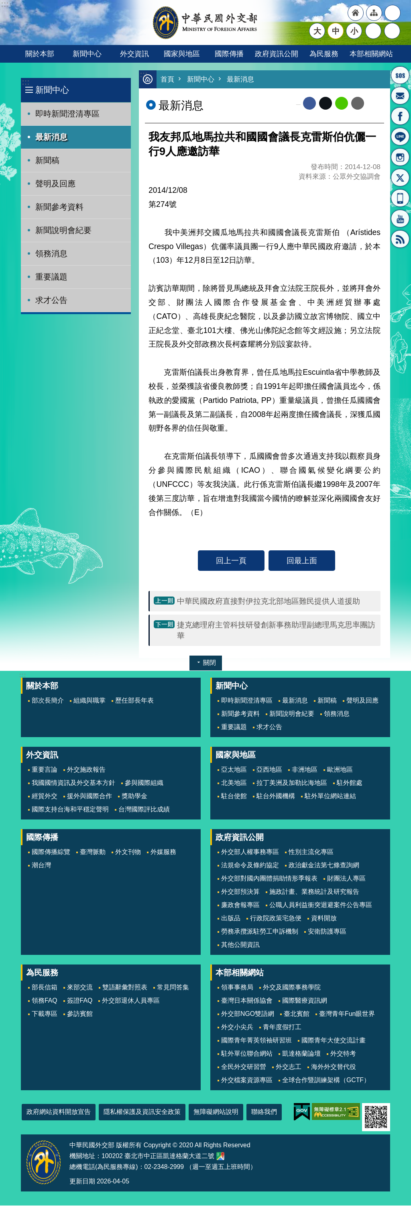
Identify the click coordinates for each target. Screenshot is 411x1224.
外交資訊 (134, 53)
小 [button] (354, 31)
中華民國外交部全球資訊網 (205, 22)
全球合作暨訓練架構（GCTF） (326, 1080)
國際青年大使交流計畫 (333, 1040)
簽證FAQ (80, 1000)
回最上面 (302, 560)
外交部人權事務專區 (250, 851)
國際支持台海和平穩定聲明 (70, 809)
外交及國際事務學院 (292, 987)
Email (357, 103)
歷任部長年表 (134, 700)
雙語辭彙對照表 (124, 987)
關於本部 (39, 53)
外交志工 (288, 1066)
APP (400, 198)
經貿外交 (44, 796)
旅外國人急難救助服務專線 (400, 75)
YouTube (400, 218)
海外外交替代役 (333, 1066)
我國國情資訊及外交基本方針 (73, 782)
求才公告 (51, 300)
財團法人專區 (346, 878)
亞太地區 (234, 769)
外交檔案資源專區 (247, 1080)
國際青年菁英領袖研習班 (256, 1040)
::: (25, 82)
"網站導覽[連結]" (374, 13)
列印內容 (374, 103)
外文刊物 (128, 851)
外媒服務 (163, 851)
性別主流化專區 (311, 851)
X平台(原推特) (400, 177)
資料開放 (324, 918)
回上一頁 (231, 560)
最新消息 (51, 137)
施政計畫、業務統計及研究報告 (314, 891)
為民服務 (323, 53)
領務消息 (51, 253)
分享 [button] (373, 31)
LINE (400, 136)
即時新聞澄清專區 (67, 113)
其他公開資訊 (240, 944)
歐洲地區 (340, 769)
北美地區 (234, 782)
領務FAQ (44, 1000)
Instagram (400, 157)
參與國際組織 (144, 782)
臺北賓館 (296, 1013)
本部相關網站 (371, 53)
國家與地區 (182, 53)
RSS (400, 239)
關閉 (209, 662)
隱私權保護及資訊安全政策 (142, 1111)
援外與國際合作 (89, 796)
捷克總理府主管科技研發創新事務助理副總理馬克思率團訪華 (276, 630)
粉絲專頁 (400, 116)
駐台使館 (234, 796)
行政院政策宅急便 (275, 918)
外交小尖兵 (237, 1027)
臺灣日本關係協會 (247, 1000)
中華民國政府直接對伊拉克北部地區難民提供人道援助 (268, 601)
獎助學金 (134, 796)
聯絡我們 (264, 1111)
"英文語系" (393, 13)
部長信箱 (400, 95)
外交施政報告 (86, 769)
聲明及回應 (55, 183)
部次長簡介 (48, 700)
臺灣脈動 (93, 851)
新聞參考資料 (59, 206)
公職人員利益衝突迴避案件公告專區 (320, 904)
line (341, 103)
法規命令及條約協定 (250, 865)
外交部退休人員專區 (131, 1000)
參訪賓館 (80, 1013)
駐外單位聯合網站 (247, 1053)
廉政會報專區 (240, 904)
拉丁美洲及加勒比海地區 (291, 782)
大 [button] (317, 31)
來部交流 (80, 987)
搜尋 (392, 31)
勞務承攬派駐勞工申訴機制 (259, 931)
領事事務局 (237, 987)
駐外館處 (349, 782)
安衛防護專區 (327, 931)
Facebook (309, 103)
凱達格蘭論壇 (301, 1053)
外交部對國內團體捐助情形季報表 (269, 878)
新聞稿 (47, 160)
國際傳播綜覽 (51, 851)
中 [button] (336, 31)
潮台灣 (41, 865)
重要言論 (44, 769)
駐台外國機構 (275, 796)
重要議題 (51, 276)
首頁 (167, 79)
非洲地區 (304, 769)
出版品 (230, 918)
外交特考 (343, 1053)
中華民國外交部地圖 (220, 1156)
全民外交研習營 (243, 1066)
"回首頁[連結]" (356, 13)
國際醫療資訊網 (304, 1000)
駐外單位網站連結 (330, 796)
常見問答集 (173, 987)
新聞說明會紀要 (63, 230)
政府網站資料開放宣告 (58, 1111)
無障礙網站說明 (215, 1111)
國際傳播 (229, 53)
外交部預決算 (240, 891)
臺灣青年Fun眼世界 (347, 1013)
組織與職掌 (89, 700)
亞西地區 (269, 769)
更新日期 (82, 1181)
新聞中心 (87, 53)
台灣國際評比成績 (144, 809)
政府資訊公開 (276, 53)
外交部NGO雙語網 (247, 1013)
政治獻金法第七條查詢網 (324, 865)
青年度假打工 (282, 1027)
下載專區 (44, 1013)
